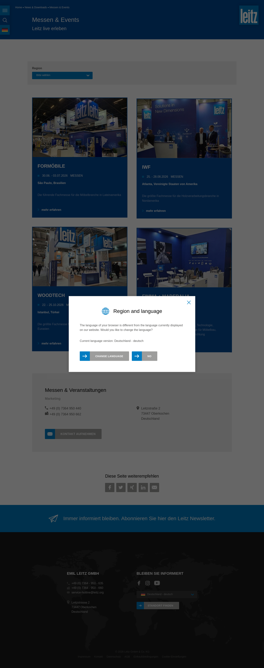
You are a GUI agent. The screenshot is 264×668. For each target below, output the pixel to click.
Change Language (109, 356)
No (149, 356)
